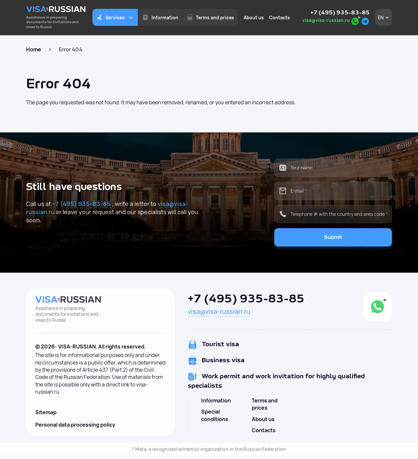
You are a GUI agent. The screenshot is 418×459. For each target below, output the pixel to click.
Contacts (279, 17)
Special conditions (214, 415)
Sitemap (45, 412)
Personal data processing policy (75, 424)
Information (216, 400)
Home (33, 49)
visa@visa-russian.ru (326, 20)
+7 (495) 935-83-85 (340, 13)
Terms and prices (265, 404)
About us (254, 17)
